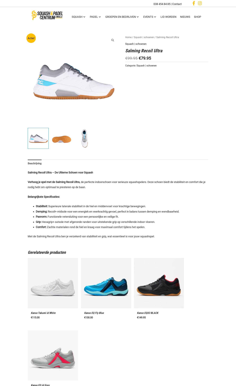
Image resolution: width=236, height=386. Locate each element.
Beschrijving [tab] (35, 163)
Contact (177, 4)
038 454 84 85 (162, 4)
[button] (193, 4)
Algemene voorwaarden (118, 378)
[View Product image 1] (38, 138)
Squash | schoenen (145, 37)
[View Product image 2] (61, 138)
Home (128, 37)
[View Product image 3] (84, 138)
